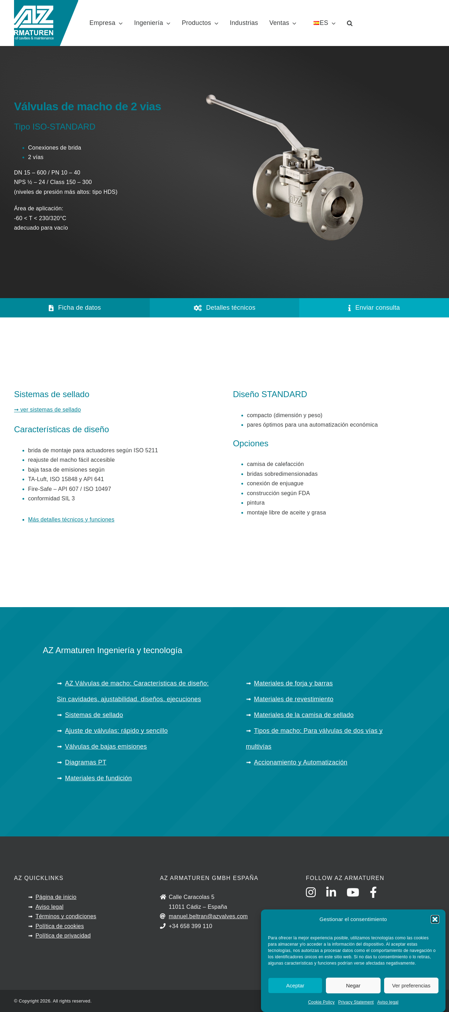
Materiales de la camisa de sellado (304, 714)
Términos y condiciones (65, 916)
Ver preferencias (411, 985)
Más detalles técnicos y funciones (71, 520)
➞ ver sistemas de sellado (47, 410)
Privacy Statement (356, 1002)
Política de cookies (59, 926)
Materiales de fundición (98, 778)
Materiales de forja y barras (293, 683)
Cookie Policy (321, 1002)
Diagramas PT (85, 762)
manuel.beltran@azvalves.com (208, 916)
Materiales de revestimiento (294, 699)
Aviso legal (387, 1002)
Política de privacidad (63, 936)
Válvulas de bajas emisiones (106, 746)
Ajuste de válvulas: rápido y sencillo (116, 730)
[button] (434, 919)
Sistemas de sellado (94, 714)
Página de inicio (55, 897)
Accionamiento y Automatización (300, 762)
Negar (353, 985)
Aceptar (295, 985)
